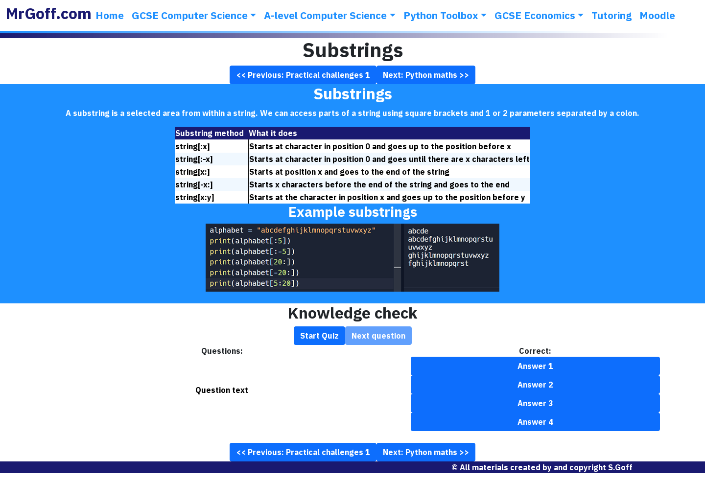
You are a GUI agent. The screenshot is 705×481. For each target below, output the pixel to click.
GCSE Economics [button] (534, 15)
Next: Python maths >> (426, 75)
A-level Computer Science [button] (325, 15)
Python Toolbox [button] (440, 15)
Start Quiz (319, 336)
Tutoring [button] (611, 15)
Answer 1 (535, 366)
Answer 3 (535, 403)
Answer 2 (535, 384)
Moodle (657, 15)
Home (109, 15)
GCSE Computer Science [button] (190, 15)
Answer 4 (535, 422)
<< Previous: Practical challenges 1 (303, 75)
